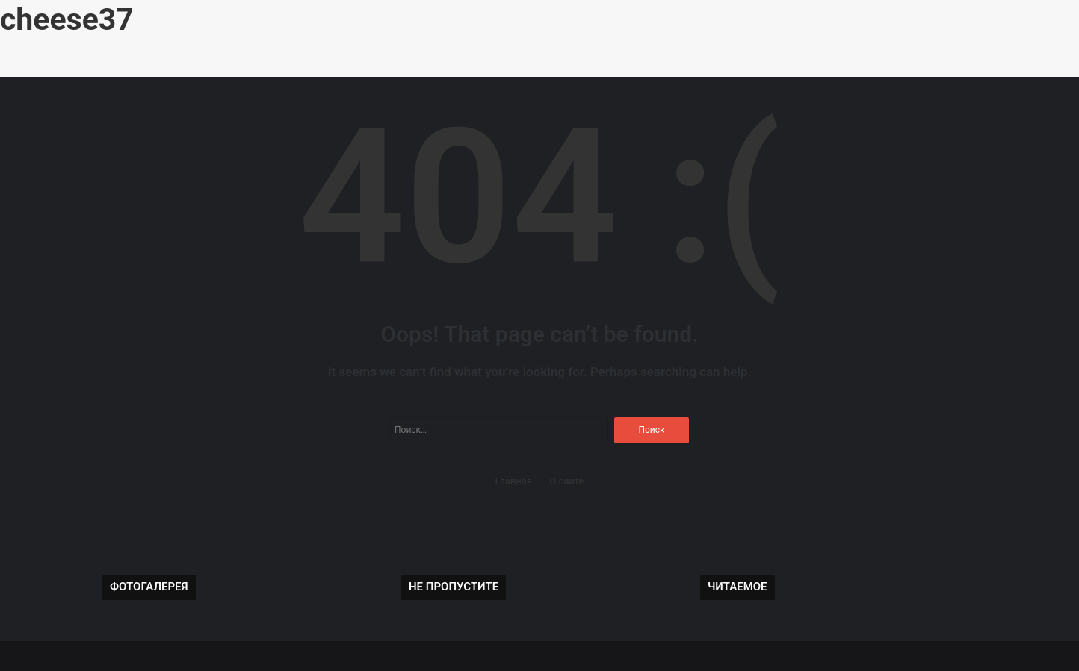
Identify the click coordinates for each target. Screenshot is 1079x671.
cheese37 (67, 19)
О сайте (566, 481)
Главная (513, 481)
